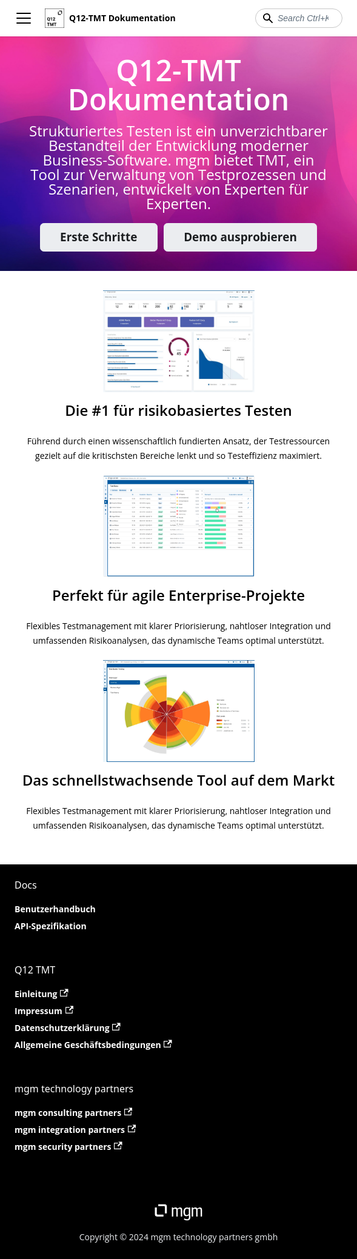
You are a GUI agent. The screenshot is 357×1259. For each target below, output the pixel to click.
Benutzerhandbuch (55, 909)
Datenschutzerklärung (68, 1028)
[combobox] (298, 18)
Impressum (44, 1011)
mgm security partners (68, 1146)
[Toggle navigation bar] (24, 18)
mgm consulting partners (73, 1112)
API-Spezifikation (51, 926)
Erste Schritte (98, 237)
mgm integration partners (75, 1129)
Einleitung (41, 994)
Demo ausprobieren (240, 237)
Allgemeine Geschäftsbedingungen (93, 1044)
